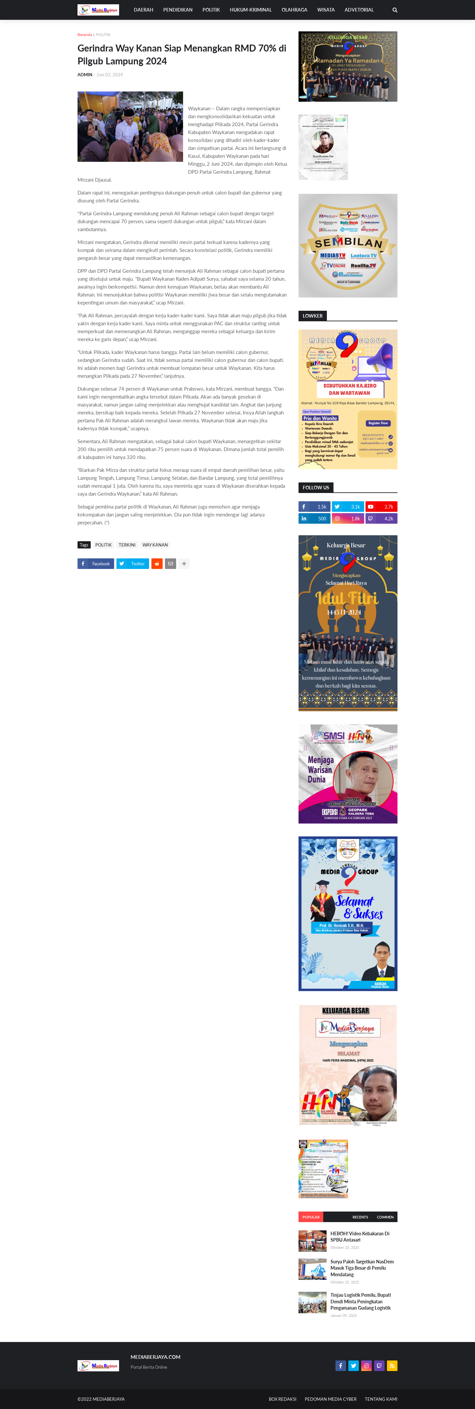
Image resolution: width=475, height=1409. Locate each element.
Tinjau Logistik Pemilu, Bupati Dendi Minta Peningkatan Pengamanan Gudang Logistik (361, 1301)
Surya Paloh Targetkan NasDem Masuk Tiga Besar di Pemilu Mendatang (362, 1268)
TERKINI (127, 544)
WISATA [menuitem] (326, 10)
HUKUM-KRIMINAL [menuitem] (251, 10)
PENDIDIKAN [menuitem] (178, 10)
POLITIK (103, 34)
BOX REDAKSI (283, 1399)
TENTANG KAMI (381, 1399)
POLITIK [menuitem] (211, 10)
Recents (360, 1217)
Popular (311, 1217)
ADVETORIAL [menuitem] (359, 10)
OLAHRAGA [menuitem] (294, 10)
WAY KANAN (155, 544)
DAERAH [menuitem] (143, 10)
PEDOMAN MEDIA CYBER (331, 1399)
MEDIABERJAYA (109, 1399)
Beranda (85, 34)
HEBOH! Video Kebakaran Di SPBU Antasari (360, 1237)
